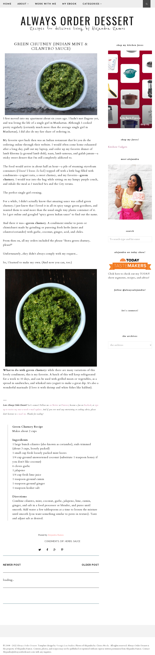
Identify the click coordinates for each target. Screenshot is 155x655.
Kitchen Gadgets (117, 147)
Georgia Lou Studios (65, 644)
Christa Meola (102, 644)
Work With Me (45, 4)
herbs (68, 541)
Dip (62, 541)
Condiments (52, 541)
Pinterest (65, 405)
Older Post (90, 564)
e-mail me (21, 414)
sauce (76, 541)
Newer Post (12, 564)
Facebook (87, 405)
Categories (92, 4)
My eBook (69, 4)
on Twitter (53, 405)
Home (7, 4)
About (23, 4)
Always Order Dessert (77, 20)
